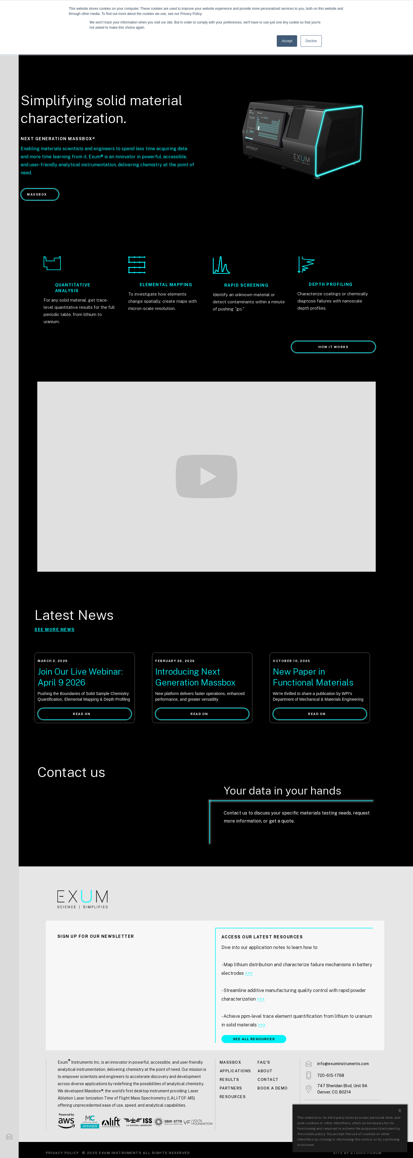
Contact (268, 1079)
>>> (249, 973)
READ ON (82, 714)
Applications (235, 1071)
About (265, 1071)
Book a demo (273, 1088)
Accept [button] (287, 41)
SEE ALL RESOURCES (254, 1039)
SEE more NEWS (54, 629)
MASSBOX (37, 194)
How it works (333, 347)
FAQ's (264, 1062)
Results (229, 1079)
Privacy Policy (62, 1153)
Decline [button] (311, 41)
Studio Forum (365, 1153)
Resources (233, 1097)
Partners (231, 1088)
